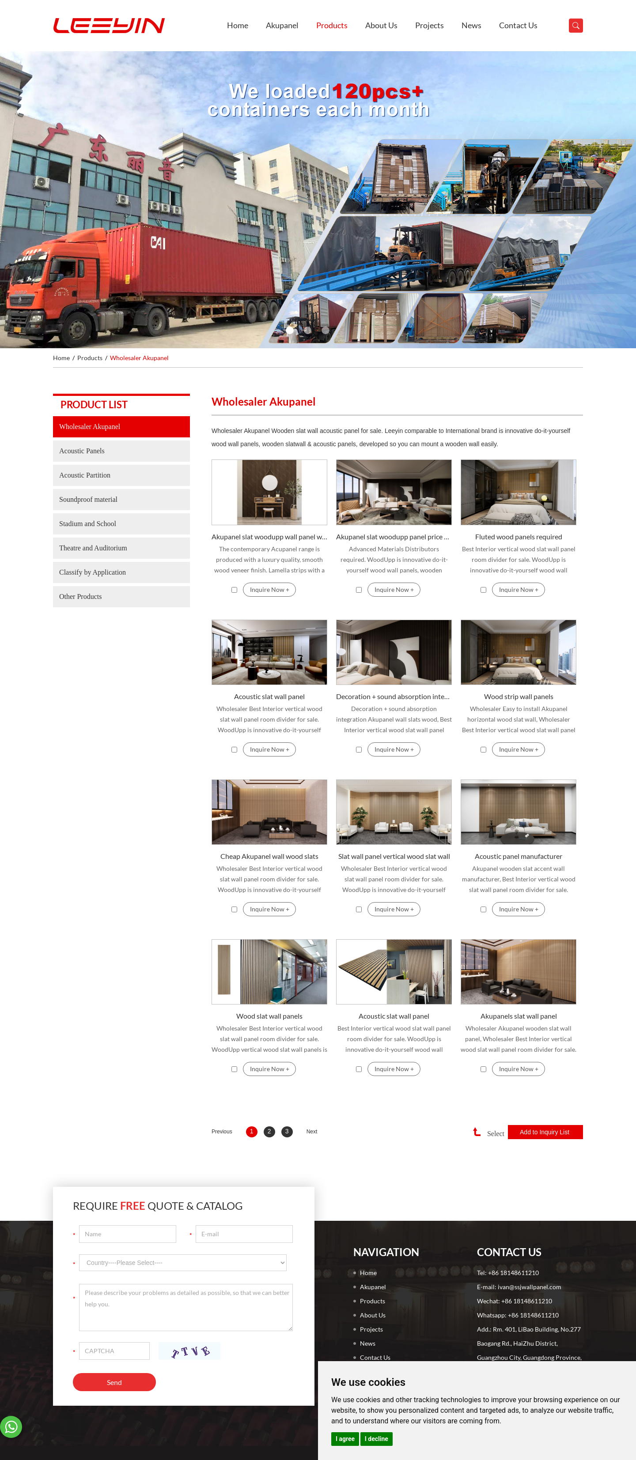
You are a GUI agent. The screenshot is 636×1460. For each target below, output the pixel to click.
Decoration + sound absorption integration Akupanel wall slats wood (394, 696)
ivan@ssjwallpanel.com (529, 1287)
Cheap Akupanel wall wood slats (269, 856)
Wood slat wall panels (269, 1016)
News (471, 25)
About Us (381, 25)
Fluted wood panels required (518, 536)
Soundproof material (88, 499)
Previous (222, 1132)
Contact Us (518, 25)
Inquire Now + (269, 589)
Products (332, 25)
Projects (429, 25)
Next (312, 1132)
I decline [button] (376, 1438)
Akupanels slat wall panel (519, 1016)
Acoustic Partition (84, 475)
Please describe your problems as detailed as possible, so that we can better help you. (186, 1307)
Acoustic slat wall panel (269, 696)
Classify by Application (92, 572)
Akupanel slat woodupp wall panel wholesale (269, 536)
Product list (94, 404)
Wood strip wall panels (518, 696)
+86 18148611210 (533, 1315)
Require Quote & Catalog (158, 1205)
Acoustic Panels (82, 451)
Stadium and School (87, 523)
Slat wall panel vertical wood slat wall (394, 856)
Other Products (80, 596)
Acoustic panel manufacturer (518, 856)
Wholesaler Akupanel (139, 357)
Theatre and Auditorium (93, 548)
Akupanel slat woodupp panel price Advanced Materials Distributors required (394, 536)
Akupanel (282, 25)
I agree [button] (345, 1438)
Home (237, 25)
